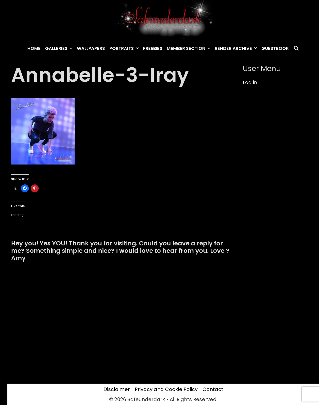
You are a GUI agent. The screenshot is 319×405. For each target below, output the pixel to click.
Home (34, 48)
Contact (212, 389)
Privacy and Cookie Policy (166, 389)
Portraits (125, 48)
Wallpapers (91, 48)
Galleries (60, 48)
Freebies (152, 48)
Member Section (190, 48)
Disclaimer (116, 389)
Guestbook (275, 48)
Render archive (237, 48)
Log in (250, 82)
